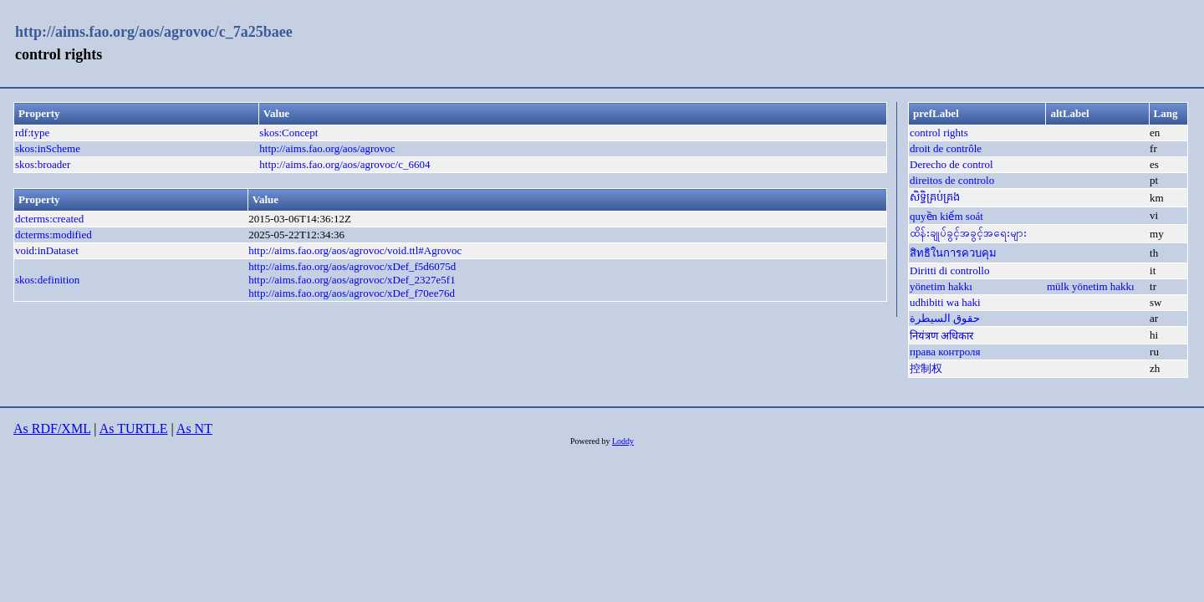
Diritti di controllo (949, 270)
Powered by (591, 441)
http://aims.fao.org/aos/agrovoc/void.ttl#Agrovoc (355, 250)
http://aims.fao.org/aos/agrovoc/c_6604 (344, 164)
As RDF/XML (51, 428)
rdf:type (32, 132)
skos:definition (47, 279)
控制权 (926, 368)
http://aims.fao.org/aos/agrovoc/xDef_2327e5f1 (351, 279)
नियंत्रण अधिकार (941, 335)
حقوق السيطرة (945, 318)
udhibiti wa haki (945, 302)
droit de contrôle (946, 148)
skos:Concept (288, 132)
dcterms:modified (53, 234)
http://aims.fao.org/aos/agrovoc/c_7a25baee (154, 31)
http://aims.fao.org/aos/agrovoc (327, 148)
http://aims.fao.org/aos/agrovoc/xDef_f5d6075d (352, 266)
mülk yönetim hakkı (1091, 286)
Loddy (623, 441)
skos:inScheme (47, 148)
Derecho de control (951, 164)
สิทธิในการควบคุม (953, 253)
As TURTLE (133, 428)
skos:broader (42, 164)
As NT (194, 428)
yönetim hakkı (941, 286)
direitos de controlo (952, 180)
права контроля (945, 351)
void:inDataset (47, 250)
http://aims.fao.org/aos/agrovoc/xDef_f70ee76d (351, 293)
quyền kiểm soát (946, 216)
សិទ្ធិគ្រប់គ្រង (935, 197)
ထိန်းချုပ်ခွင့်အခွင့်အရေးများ (968, 233)
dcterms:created (49, 218)
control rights (939, 132)
